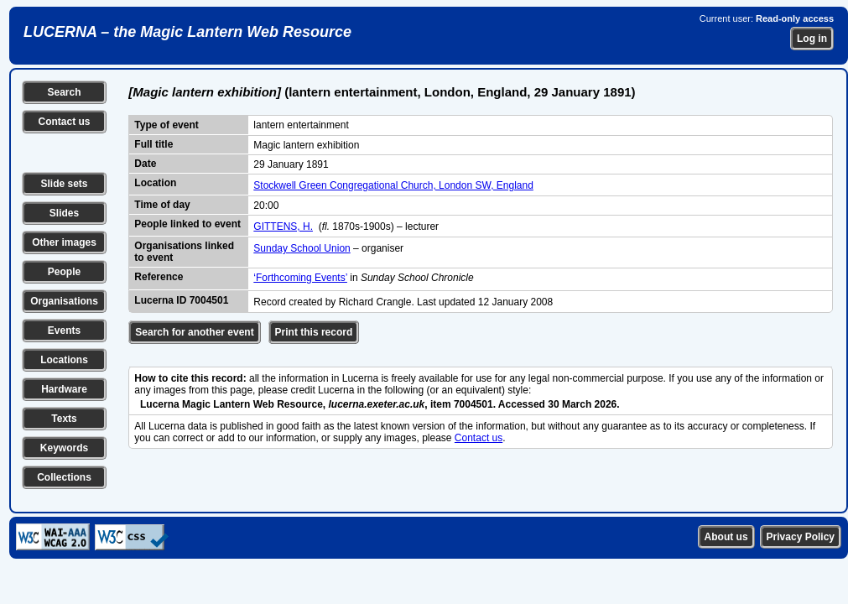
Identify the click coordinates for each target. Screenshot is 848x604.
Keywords (64, 448)
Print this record (314, 332)
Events (64, 330)
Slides (64, 213)
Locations (64, 360)
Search (64, 92)
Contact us (64, 122)
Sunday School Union (301, 248)
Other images (64, 242)
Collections (64, 477)
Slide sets (63, 184)
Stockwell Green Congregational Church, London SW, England (393, 185)
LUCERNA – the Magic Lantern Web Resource (187, 31)
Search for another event (194, 332)
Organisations (64, 301)
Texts (63, 418)
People (64, 272)
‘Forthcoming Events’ (300, 278)
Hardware (64, 389)
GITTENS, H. (283, 226)
